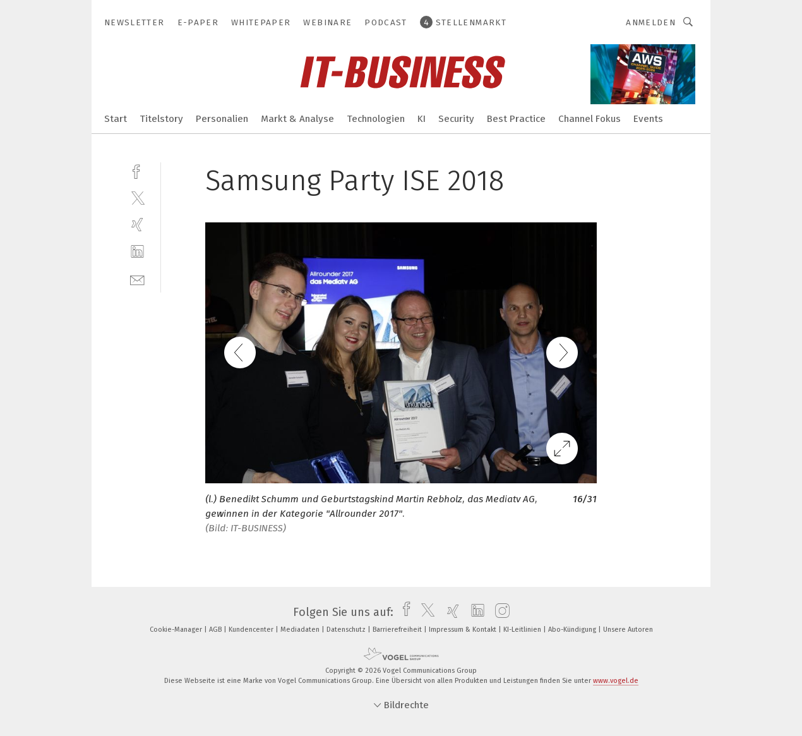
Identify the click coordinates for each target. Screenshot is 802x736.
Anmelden (651, 22)
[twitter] (137, 197)
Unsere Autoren (628, 629)
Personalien (222, 118)
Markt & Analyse (297, 118)
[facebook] (137, 170)
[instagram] (499, 612)
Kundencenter (252, 629)
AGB (216, 629)
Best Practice (516, 118)
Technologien (376, 118)
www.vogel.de (615, 681)
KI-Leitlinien (523, 629)
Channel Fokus (589, 118)
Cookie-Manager (177, 629)
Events (648, 118)
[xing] (137, 224)
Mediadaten (300, 629)
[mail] (137, 279)
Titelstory (161, 118)
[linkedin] (137, 252)
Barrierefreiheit (398, 629)
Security (456, 118)
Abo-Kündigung (573, 629)
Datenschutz (347, 629)
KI (421, 118)
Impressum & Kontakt (463, 629)
